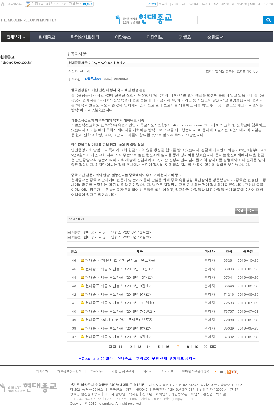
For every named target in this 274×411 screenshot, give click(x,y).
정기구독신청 (221, 4)
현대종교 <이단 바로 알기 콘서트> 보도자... (121, 319)
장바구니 (255, 4)
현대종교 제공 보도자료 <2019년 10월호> (119, 277)
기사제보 (205, 4)
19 (196, 346)
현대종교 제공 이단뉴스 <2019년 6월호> (118, 336)
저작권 (147, 371)
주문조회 (267, 4)
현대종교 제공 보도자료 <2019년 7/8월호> (120, 311)
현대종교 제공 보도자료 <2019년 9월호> (118, 294)
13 (139, 346)
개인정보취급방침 (69, 371)
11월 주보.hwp (93, 78)
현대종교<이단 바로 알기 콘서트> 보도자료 (120, 260)
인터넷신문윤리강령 (195, 371)
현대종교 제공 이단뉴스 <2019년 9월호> (118, 285)
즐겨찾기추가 (15, 4)
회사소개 (42, 371)
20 (205, 346)
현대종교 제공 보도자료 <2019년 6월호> (118, 328)
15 (158, 346)
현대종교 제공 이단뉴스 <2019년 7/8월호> (120, 302)
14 (148, 346)
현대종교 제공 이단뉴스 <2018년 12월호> (118, 232)
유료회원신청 (239, 4)
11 (120, 346)
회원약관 (96, 371)
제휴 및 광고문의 (122, 371)
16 (167, 346)
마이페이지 (178, 4)
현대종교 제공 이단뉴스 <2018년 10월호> (118, 237)
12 (130, 346)
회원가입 (164, 4)
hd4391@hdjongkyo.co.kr (173, 398)
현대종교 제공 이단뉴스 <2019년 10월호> (119, 268)
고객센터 (192, 4)
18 (187, 346)
